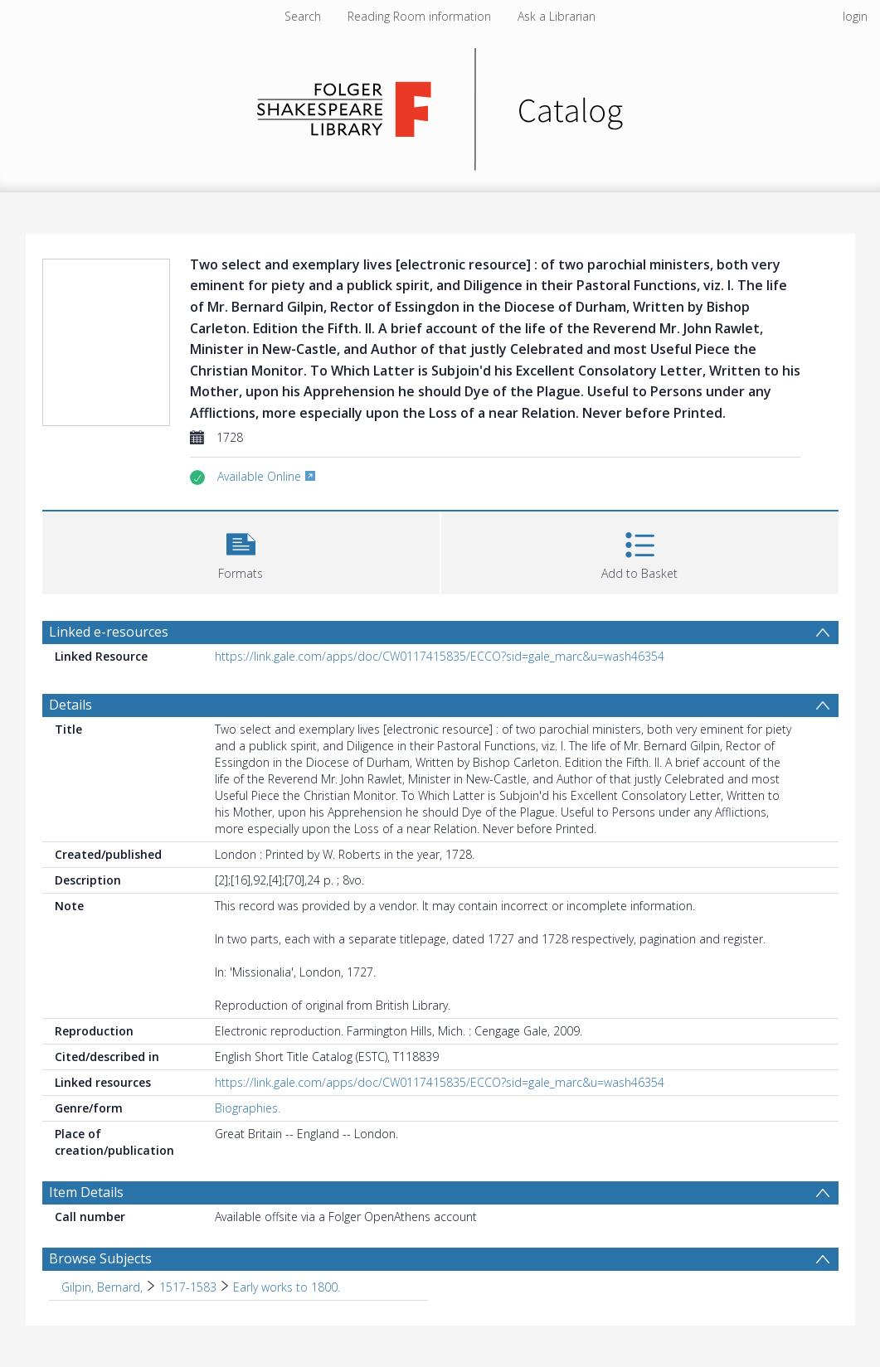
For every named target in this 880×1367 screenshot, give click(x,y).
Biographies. (247, 1108)
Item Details (86, 1192)
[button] (241, 550)
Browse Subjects (100, 1258)
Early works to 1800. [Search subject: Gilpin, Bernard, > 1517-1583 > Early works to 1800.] (286, 1287)
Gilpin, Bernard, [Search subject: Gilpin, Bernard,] (102, 1287)
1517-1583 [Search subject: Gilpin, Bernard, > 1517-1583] (187, 1287)
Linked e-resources (108, 632)
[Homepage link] (440, 104)
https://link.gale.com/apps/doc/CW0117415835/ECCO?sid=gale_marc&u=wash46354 (439, 656)
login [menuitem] (855, 16)
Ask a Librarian (557, 16)
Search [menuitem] (302, 16)
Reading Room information (419, 16)
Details (70, 705)
